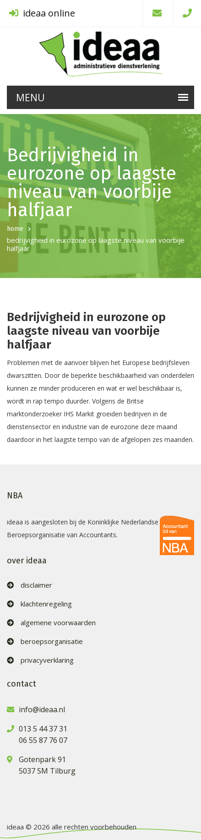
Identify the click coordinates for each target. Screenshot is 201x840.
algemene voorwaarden (58, 622)
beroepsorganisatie (52, 641)
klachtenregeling (46, 604)
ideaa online (42, 13)
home (15, 229)
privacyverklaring (47, 660)
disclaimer (36, 585)
